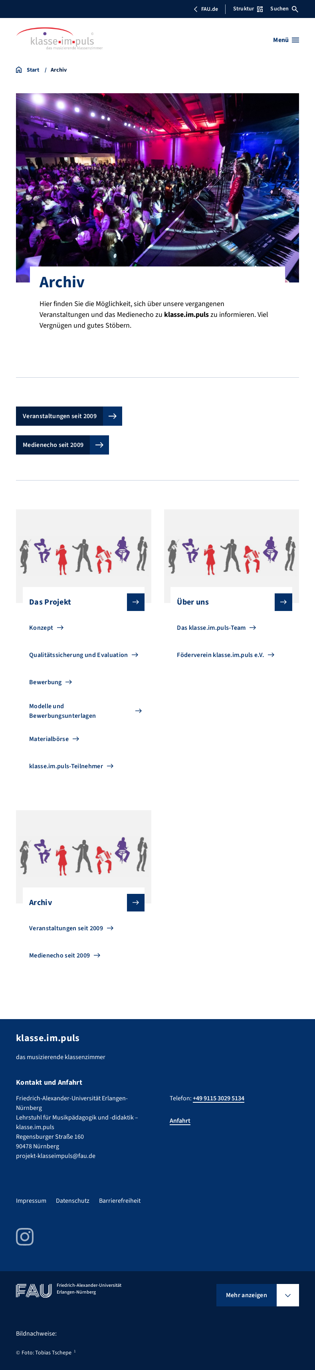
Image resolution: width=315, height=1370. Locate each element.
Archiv (80, 902)
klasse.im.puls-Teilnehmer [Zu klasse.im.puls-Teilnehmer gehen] (66, 766)
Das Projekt (80, 602)
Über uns (228, 602)
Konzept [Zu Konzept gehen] (41, 627)
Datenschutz (72, 1200)
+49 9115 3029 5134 (218, 1098)
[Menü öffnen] (286, 40)
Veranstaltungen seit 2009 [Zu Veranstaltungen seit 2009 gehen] (66, 928)
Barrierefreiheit (120, 1200)
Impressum (31, 1200)
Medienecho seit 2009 (53, 445)
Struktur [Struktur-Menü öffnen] (248, 9)
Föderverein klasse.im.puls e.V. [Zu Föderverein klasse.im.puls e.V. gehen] (220, 655)
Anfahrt (180, 1120)
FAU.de (205, 9)
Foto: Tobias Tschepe (46, 1353)
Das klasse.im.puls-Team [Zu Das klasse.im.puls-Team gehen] (211, 627)
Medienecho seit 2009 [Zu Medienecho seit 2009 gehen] (59, 955)
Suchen (284, 9)
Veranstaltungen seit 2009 (60, 416)
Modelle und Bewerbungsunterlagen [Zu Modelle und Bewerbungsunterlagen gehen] (62, 711)
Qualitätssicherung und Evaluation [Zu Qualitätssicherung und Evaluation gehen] (78, 655)
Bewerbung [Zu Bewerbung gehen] (45, 682)
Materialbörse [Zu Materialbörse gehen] (49, 739)
